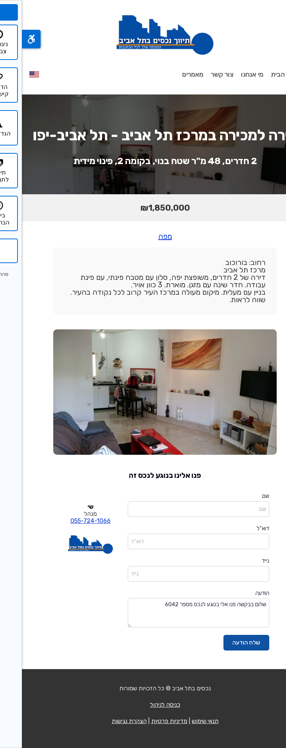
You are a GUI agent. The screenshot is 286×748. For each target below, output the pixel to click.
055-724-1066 (68, 520)
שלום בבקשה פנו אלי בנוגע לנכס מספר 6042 (176, 612)
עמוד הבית (264, 74)
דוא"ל (241, 528)
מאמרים (170, 74)
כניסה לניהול (143, 704)
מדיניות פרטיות (147, 721)
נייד (243, 560)
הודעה (240, 593)
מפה (143, 236)
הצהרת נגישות (107, 721)
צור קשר (200, 74)
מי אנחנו (230, 74)
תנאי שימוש (183, 721)
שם (243, 496)
